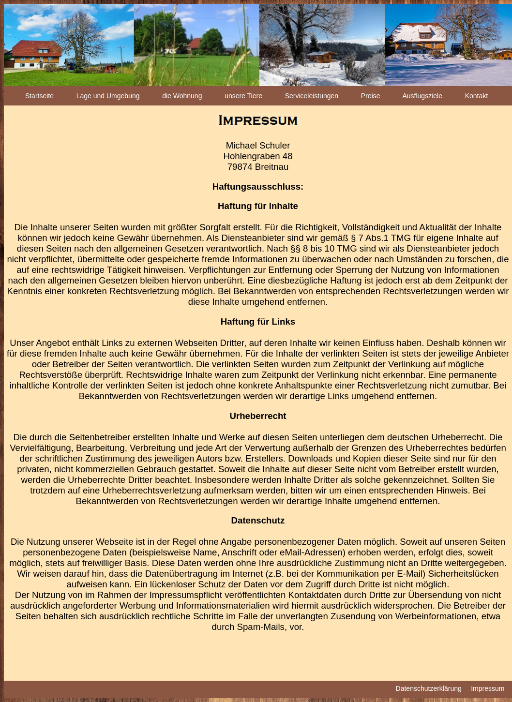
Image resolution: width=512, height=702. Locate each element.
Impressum (487, 688)
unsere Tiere (243, 96)
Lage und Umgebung (108, 96)
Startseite (39, 96)
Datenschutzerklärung (429, 688)
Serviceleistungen (312, 96)
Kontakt (476, 96)
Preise (370, 96)
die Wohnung (182, 96)
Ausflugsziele (422, 96)
